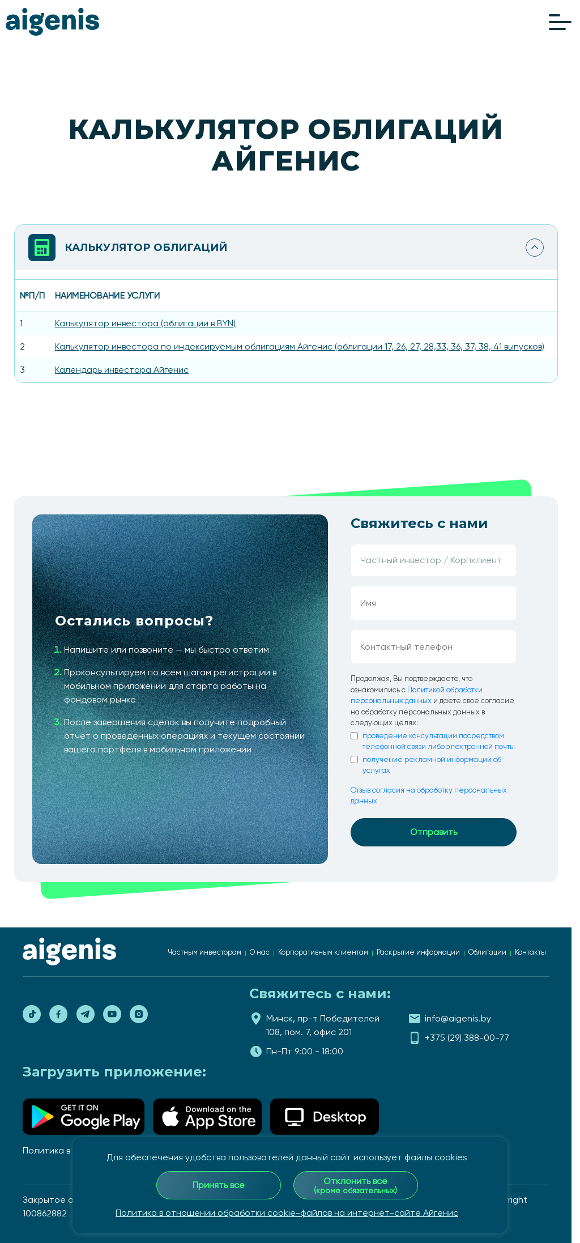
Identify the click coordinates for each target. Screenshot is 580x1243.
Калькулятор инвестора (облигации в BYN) (145, 323)
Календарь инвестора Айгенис (122, 369)
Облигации (487, 952)
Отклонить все (355, 1185)
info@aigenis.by (458, 1018)
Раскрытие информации (418, 952)
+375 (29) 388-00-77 (467, 1037)
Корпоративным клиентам (323, 952)
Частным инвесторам (204, 952)
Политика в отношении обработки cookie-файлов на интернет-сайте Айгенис (287, 1212)
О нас (260, 952)
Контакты (530, 952)
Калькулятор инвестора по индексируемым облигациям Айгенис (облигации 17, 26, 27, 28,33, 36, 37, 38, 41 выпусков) (299, 346)
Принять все (219, 1185)
